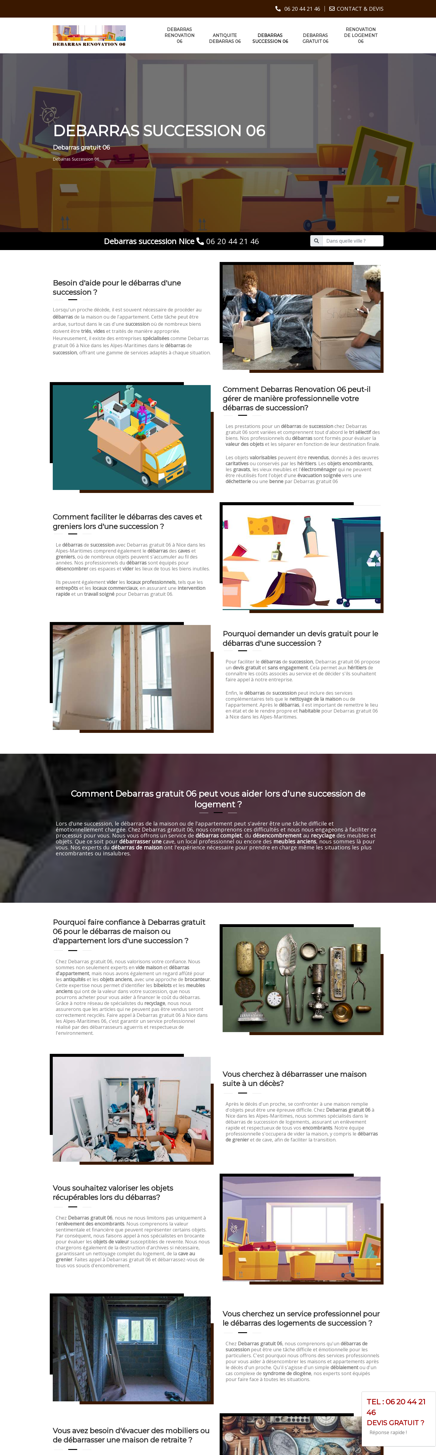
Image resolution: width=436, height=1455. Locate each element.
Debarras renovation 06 (180, 35)
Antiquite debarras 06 (225, 38)
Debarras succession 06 (270, 38)
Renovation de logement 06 (360, 35)
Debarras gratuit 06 (315, 38)
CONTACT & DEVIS (360, 8)
